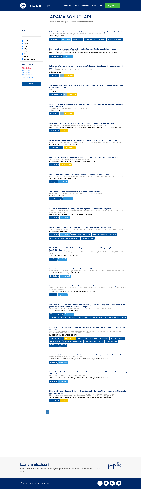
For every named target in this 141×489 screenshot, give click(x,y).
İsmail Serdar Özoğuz (56, 148)
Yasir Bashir (53, 362)
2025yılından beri (27, 72)
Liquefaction (112, 235)
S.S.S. (94, 5)
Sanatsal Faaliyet (29, 59)
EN (101, 5)
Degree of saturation (88, 238)
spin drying (102, 39)
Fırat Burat (53, 259)
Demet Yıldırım (54, 131)
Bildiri (26, 56)
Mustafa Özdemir (55, 39)
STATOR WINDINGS (111, 342)
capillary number (77, 39)
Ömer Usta (53, 295)
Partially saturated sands (99, 235)
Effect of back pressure (72, 238)
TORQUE (63, 345)
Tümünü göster (26, 68)
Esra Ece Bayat (54, 113)
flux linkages (67, 342)
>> (55, 412)
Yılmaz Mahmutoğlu (56, 199)
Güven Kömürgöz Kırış (56, 314)
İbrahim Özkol (54, 75)
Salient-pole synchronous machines (87, 338)
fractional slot (104, 338)
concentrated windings (117, 338)
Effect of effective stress (57, 238)
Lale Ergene (53, 182)
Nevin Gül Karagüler (56, 56)
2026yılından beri (27, 70)
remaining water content (115, 39)
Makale (26, 41)
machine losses (77, 342)
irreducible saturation (91, 39)
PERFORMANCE (54, 345)
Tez (25, 54)
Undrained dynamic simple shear (80, 235)
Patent (26, 43)
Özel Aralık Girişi (27, 77)
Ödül (25, 51)
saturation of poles (55, 342)
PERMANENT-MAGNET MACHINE (94, 342)
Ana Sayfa (68, 5)
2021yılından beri (27, 74)
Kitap (25, 49)
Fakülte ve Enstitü (82, 5)
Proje (25, 46)
